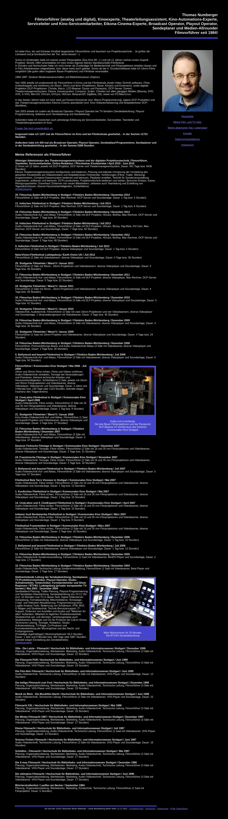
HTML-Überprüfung (179, 808)
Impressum (187, 145)
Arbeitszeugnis (23, 189)
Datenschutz (162, 808)
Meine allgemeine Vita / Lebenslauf (187, 127)
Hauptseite (187, 116)
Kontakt (187, 133)
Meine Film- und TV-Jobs (187, 122)
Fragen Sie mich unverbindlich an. (34, 128)
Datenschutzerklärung (187, 139)
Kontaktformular (136, 808)
